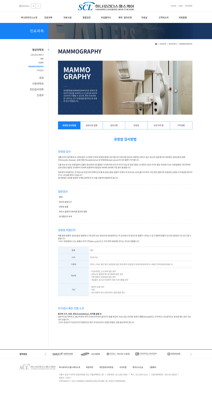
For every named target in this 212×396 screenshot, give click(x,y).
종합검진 (87, 17)
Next (191, 354)
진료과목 (48, 17)
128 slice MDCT (37, 54)
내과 (41, 78)
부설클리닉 (106, 17)
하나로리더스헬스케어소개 (69, 367)
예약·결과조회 (125, 17)
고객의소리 (163, 17)
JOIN (180, 5)
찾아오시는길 (137, 367)
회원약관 (89, 367)
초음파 (41, 62)
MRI (42, 58)
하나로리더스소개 (29, 17)
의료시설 (67, 17)
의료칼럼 (183, 17)
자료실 (144, 17)
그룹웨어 (152, 367)
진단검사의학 (37, 89)
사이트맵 (122, 367)
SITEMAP (189, 5)
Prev (45, 354)
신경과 (40, 95)
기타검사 (40, 70)
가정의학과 (38, 83)
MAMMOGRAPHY (36, 66)
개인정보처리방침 (106, 367)
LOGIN (173, 5)
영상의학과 (38, 50)
